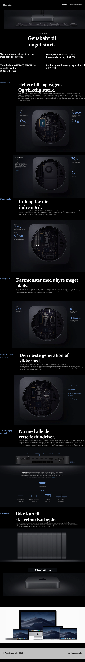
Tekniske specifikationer (76, 4)
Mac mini (64, 4)
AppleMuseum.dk (75, 653)
